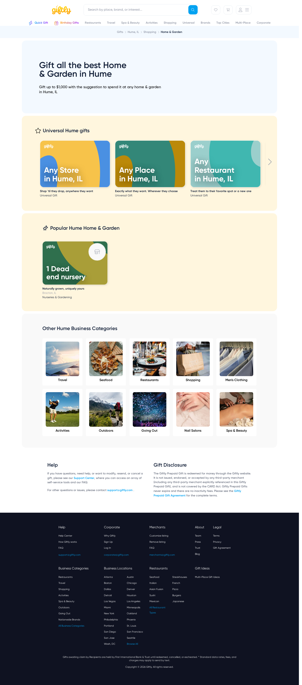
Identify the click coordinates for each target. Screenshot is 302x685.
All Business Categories (71, 625)
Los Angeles (133, 601)
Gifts (120, 32)
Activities (62, 412)
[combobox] (141, 9)
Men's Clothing (236, 362)
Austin (130, 577)
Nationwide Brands (69, 619)
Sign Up (108, 541)
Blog (197, 554)
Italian (153, 583)
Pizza (175, 589)
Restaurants (149, 362)
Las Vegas (109, 601)
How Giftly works (67, 541)
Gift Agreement (222, 547)
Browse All (132, 643)
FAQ (60, 547)
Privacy (217, 541)
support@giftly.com (120, 490)
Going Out (149, 412)
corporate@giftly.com (116, 554)
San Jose (109, 637)
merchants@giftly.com (162, 554)
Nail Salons (193, 412)
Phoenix (131, 619)
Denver (131, 589)
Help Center (65, 535)
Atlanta (108, 577)
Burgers (176, 595)
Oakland (132, 613)
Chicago (132, 583)
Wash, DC (109, 643)
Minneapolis (133, 607)
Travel (62, 362)
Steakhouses (179, 577)
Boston (108, 583)
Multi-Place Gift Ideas (207, 577)
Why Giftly (109, 535)
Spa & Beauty (236, 412)
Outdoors (106, 412)
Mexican (154, 601)
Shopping (193, 362)
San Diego (110, 631)
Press (198, 541)
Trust (197, 547)
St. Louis (131, 625)
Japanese (178, 601)
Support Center (84, 478)
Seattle (131, 637)
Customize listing (158, 535)
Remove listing (157, 541)
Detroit (108, 595)
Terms (216, 535)
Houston (131, 595)
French (176, 583)
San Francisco (135, 631)
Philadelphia (111, 619)
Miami (107, 607)
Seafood (106, 362)
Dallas (107, 589)
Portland (109, 625)
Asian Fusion (156, 589)
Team (198, 535)
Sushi (152, 595)
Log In (107, 547)
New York (109, 613)
